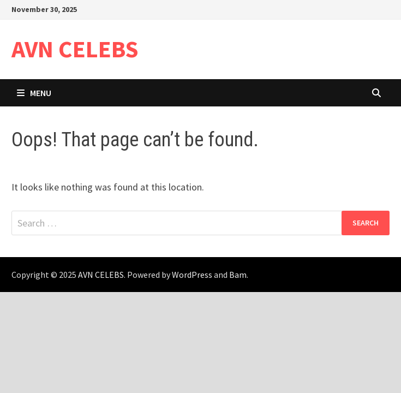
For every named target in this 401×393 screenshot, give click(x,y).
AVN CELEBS (75, 49)
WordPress (192, 274)
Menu (34, 92)
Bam (238, 274)
